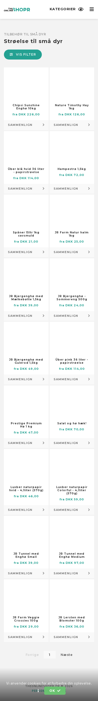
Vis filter (23, 54)
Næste (67, 655)
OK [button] (54, 691)
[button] (38, 690)
